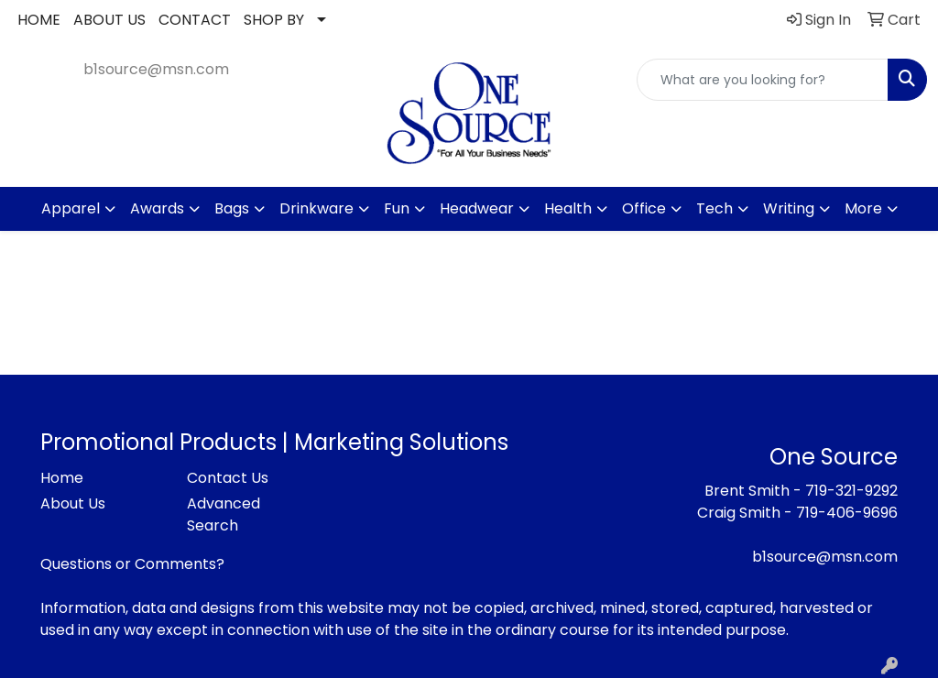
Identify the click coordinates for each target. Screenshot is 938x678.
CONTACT (194, 19)
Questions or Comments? (132, 563)
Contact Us (227, 477)
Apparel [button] (70, 208)
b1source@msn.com (156, 69)
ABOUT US (109, 19)
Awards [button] (157, 208)
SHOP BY (274, 19)
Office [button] (644, 208)
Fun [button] (396, 208)
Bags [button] (231, 208)
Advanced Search (223, 514)
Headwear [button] (477, 208)
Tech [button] (714, 208)
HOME (38, 19)
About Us (72, 503)
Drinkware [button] (316, 208)
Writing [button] (788, 208)
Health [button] (568, 208)
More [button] (863, 208)
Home (61, 477)
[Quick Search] (763, 80)
